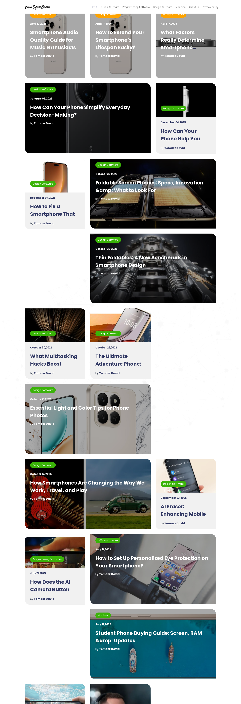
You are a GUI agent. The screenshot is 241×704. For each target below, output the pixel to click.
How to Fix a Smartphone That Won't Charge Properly (53, 218)
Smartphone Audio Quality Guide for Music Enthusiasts (54, 40)
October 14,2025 (41, 400)
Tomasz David (44, 56)
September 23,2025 (174, 424)
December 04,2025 (173, 123)
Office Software (109, 7)
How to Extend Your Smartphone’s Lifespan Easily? (120, 40)
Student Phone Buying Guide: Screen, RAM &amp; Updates (84, 564)
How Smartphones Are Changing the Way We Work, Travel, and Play (84, 413)
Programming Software (136, 7)
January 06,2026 (41, 99)
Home (93, 7)
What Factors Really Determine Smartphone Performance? (183, 44)
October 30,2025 (106, 174)
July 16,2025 (38, 650)
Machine (181, 7)
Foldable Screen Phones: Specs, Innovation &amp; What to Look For (150, 187)
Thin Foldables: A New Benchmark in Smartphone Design (77, 262)
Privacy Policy (210, 7)
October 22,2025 (41, 349)
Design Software (162, 7)
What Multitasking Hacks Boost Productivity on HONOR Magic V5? (185, 294)
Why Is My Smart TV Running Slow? (140, 635)
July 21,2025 (38, 500)
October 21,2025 (106, 325)
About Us (194, 7)
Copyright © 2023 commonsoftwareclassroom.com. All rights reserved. (121, 698)
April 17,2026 (38, 23)
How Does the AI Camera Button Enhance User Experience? (50, 520)
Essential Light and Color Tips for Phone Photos (146, 338)
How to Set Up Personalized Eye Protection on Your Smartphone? (152, 488)
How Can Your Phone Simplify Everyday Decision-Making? (81, 111)
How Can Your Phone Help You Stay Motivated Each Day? (181, 143)
